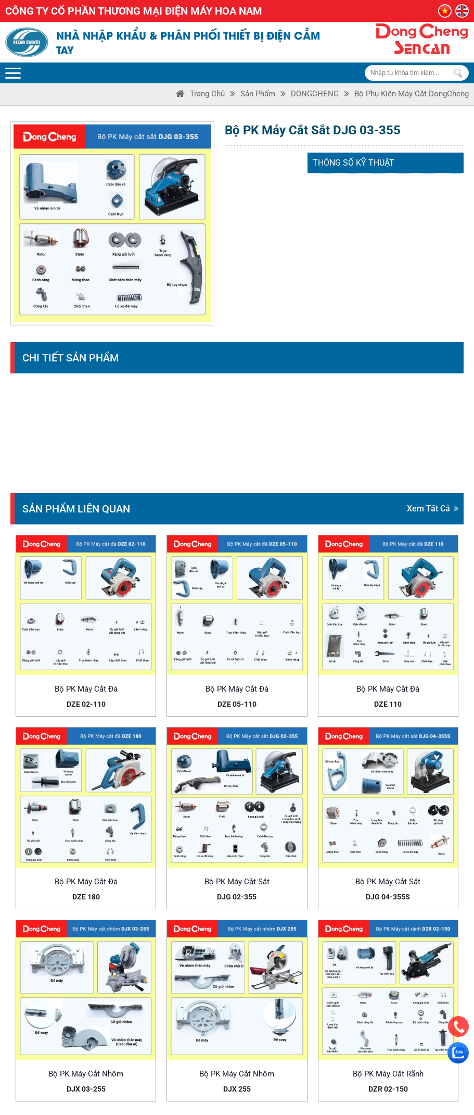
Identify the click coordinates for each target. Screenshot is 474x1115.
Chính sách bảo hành (289, 1033)
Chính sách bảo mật (287, 1020)
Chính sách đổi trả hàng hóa (301, 1046)
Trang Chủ (207, 93)
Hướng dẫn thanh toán (291, 1085)
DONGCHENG (315, 93)
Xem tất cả (432, 508)
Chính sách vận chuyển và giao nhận (315, 1059)
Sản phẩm (257, 93)
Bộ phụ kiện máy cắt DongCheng (411, 93)
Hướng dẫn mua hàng (290, 1072)
